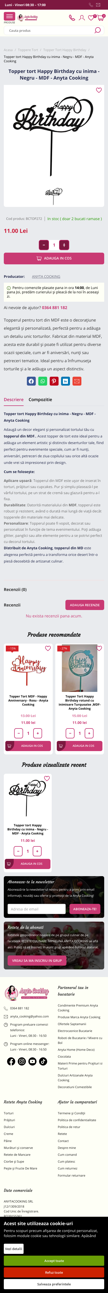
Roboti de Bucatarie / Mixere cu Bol (80, 1040)
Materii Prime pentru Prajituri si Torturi (80, 1065)
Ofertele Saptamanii (72, 1024)
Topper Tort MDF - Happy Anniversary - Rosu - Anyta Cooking (28, 700)
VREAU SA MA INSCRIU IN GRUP (37, 960)
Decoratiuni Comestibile (75, 1087)
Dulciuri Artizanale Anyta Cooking (75, 1077)
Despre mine (67, 1148)
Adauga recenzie (85, 605)
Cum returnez (67, 1168)
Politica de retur (69, 1127)
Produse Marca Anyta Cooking (79, 1017)
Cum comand (67, 1154)
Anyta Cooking (46, 276)
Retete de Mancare (17, 1154)
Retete (62, 1134)
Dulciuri (9, 1127)
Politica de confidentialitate (77, 1120)
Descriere (14, 399)
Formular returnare (71, 1175)
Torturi (8, 1113)
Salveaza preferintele (54, 1284)
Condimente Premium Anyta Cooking (78, 1007)
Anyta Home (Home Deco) (76, 1049)
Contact (63, 1141)
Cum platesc (66, 1161)
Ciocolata (64, 1056)
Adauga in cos (54, 258)
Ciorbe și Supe (14, 1161)
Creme (8, 1134)
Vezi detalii (13, 1248)
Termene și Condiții (71, 1113)
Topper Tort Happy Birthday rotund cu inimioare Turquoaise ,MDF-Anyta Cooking (79, 702)
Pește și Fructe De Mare (20, 1168)
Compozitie (40, 399)
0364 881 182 (54, 307)
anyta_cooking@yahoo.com (26, 1016)
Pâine (8, 1141)
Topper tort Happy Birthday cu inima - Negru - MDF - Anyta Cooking (27, 829)
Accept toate (54, 1260)
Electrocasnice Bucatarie (75, 1031)
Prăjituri (9, 1120)
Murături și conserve (18, 1148)
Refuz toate (54, 1272)
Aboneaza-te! (85, 909)
